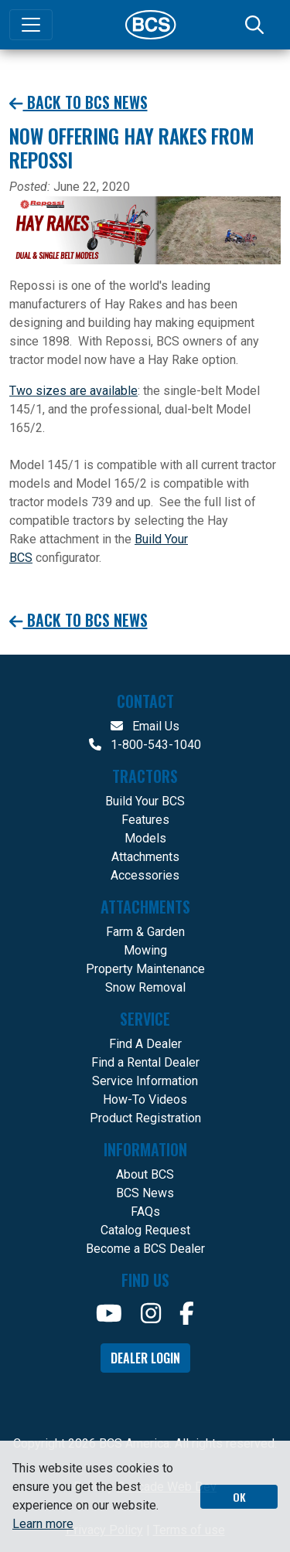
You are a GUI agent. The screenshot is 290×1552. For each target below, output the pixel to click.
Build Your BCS (145, 801)
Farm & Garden (145, 931)
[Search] (256, 24)
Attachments (145, 856)
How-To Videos (145, 1099)
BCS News (145, 1193)
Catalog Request (145, 1230)
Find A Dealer (145, 1043)
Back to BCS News (78, 102)
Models (145, 838)
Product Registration (145, 1118)
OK (239, 1497)
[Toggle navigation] (31, 24)
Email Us (145, 726)
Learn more (42, 1523)
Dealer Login (145, 1358)
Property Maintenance (145, 968)
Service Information (145, 1081)
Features (145, 819)
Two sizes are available (73, 390)
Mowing (145, 950)
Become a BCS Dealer (145, 1248)
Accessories (145, 875)
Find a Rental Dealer (145, 1062)
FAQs (145, 1211)
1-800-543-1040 (145, 744)
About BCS (145, 1174)
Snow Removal (145, 987)
